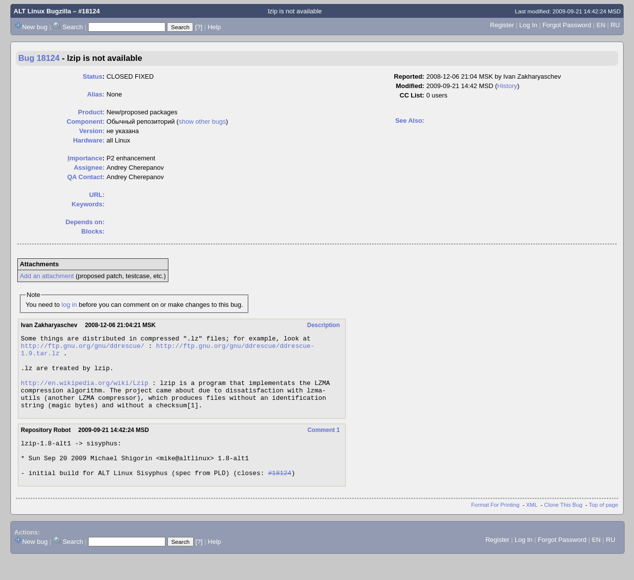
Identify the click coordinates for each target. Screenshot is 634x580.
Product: (91, 112)
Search (72, 27)
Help (214, 27)
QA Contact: (86, 177)
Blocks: (93, 231)
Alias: (96, 94)
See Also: (409, 120)
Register (502, 25)
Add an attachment (47, 276)
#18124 (279, 494)
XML (531, 527)
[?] (198, 27)
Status (93, 76)
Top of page (603, 527)
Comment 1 (324, 444)
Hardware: (89, 140)
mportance (85, 158)
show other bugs (202, 121)
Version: (92, 131)
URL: (97, 194)
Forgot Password (566, 25)
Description (323, 325)
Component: (86, 121)
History (507, 86)
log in (69, 304)
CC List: (412, 95)
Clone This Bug (563, 527)
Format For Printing (495, 527)
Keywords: (88, 204)
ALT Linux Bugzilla (42, 11)
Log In (528, 25)
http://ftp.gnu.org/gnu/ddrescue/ (83, 348)
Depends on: (85, 222)
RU (615, 25)
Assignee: (89, 167)
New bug (35, 27)
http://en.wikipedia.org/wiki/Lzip (84, 392)
